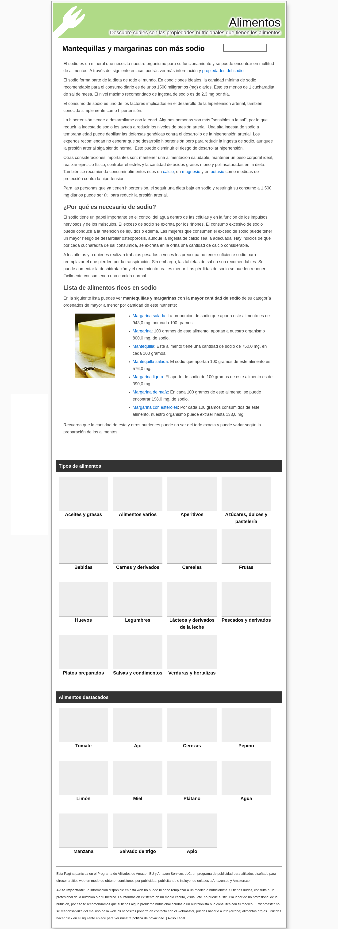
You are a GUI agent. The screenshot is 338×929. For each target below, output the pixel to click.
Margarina (142, 331)
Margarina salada (149, 315)
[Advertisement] (29, 465)
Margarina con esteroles (155, 407)
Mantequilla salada (150, 361)
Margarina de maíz (150, 392)
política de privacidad (148, 918)
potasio (217, 171)
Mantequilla (143, 346)
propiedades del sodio (222, 70)
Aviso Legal (176, 918)
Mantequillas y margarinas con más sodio (133, 48)
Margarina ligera (148, 376)
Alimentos (254, 22)
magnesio (191, 171)
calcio (168, 171)
